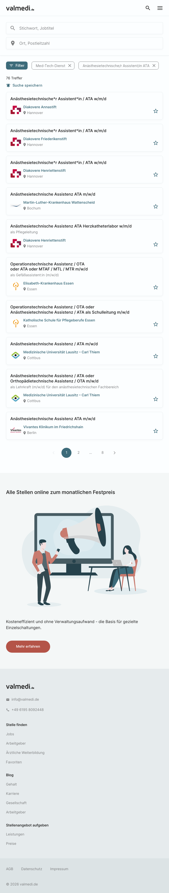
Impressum (59, 869)
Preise (11, 844)
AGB (9, 869)
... (90, 453)
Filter (17, 65)
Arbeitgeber (16, 743)
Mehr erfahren (28, 646)
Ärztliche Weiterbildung (25, 753)
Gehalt (11, 784)
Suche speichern (24, 85)
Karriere (12, 794)
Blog (10, 775)
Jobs (10, 734)
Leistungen (15, 834)
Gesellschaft (16, 803)
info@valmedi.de (25, 699)
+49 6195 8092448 (28, 710)
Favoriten (14, 762)
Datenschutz (31, 869)
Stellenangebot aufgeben (27, 825)
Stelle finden (16, 725)
